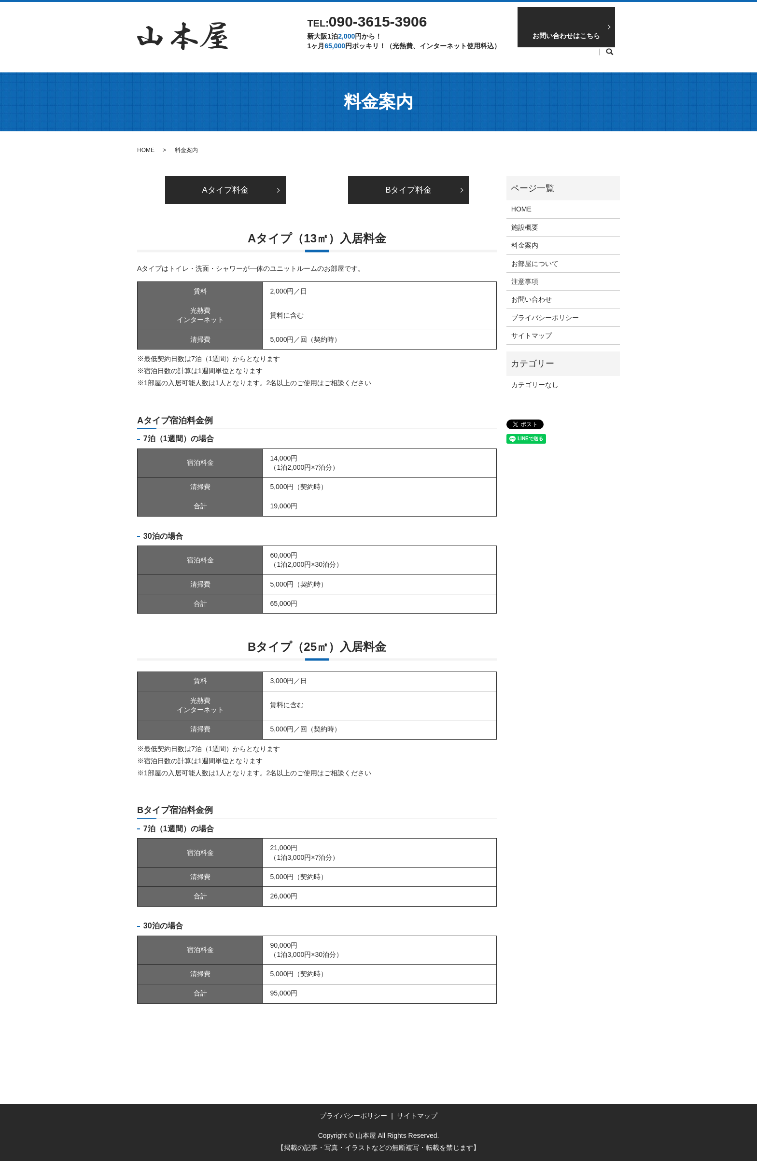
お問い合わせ (531, 299)
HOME (370, 57)
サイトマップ (531, 335)
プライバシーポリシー (545, 318)
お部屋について (471, 57)
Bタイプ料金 (408, 191)
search (610, 57)
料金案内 (413, 57)
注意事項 (528, 57)
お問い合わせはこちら (566, 36)
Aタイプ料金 (225, 191)
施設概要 (575, 57)
